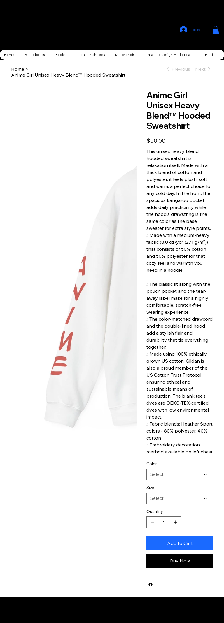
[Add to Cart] (179, 543)
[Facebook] (150, 584)
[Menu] (208, 30)
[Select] (179, 474)
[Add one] (175, 522)
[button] (215, 30)
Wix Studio (146, 610)
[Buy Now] (179, 561)
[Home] (17, 69)
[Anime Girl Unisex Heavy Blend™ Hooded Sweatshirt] (68, 75)
